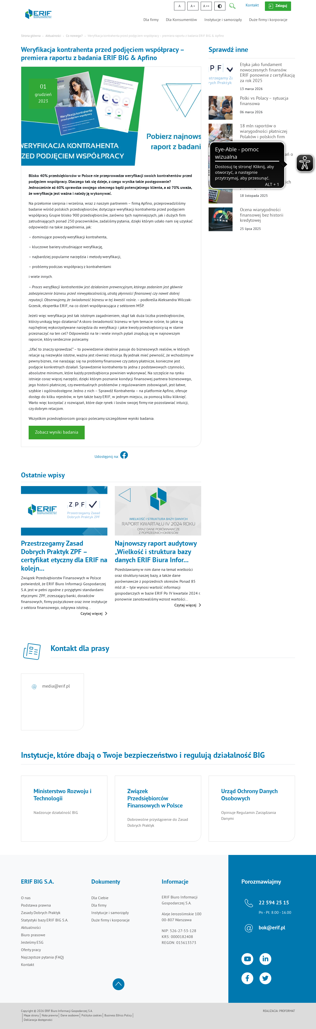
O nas (26, 898)
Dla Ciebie (99, 898)
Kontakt (252, 5)
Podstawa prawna (36, 905)
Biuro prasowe (33, 935)
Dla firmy (150, 20)
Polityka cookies (91, 1016)
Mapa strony (31, 1016)
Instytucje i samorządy (223, 20)
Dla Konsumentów (181, 20)
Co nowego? (74, 36)
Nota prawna (50, 1016)
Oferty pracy (31, 950)
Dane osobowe (69, 1016)
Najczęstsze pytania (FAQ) (42, 957)
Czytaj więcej (93, 613)
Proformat (287, 1011)
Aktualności (53, 36)
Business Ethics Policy (118, 1016)
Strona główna (30, 36)
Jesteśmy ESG (32, 942)
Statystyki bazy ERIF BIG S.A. (44, 920)
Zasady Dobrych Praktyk (40, 913)
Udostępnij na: (111, 456)
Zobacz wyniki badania (56, 432)
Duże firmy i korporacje (268, 20)
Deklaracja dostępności (38, 1020)
